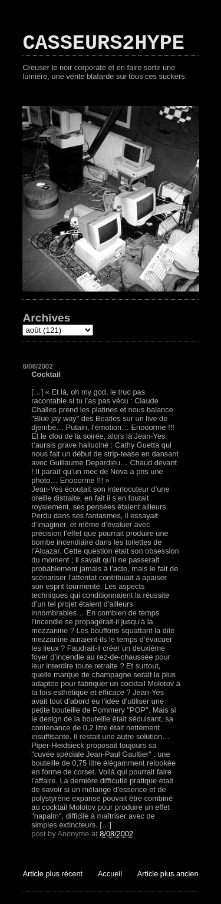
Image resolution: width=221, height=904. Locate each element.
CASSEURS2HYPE (103, 43)
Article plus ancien (168, 873)
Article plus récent (52, 873)
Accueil (110, 873)
